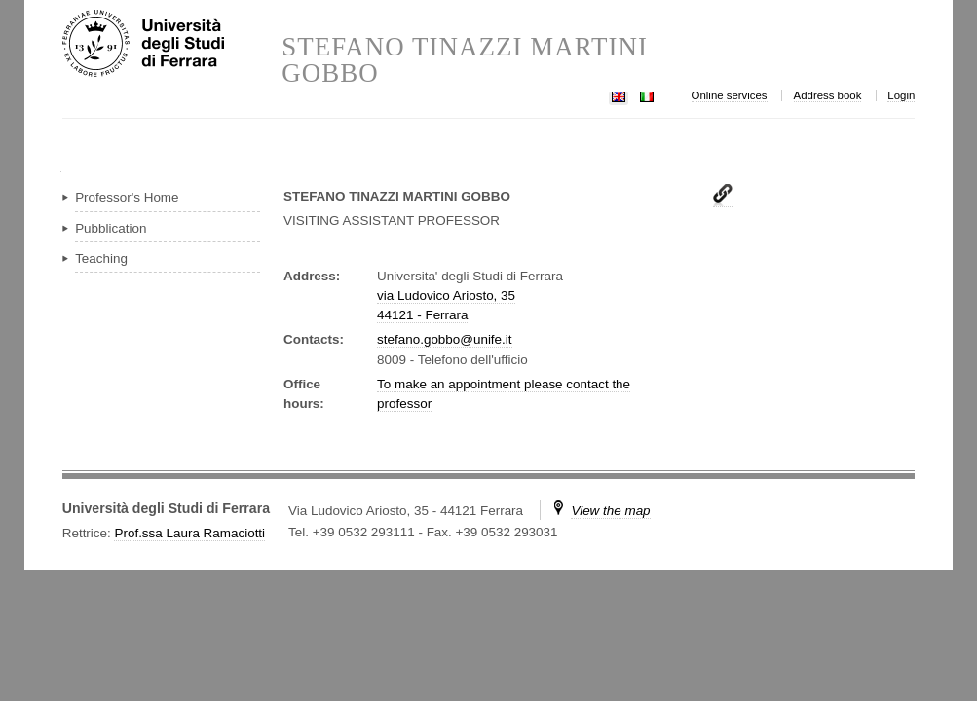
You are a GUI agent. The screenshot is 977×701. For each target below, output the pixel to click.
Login (901, 95)
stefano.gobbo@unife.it (444, 339)
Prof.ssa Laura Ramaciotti (189, 533)
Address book (828, 95)
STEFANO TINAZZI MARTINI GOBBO (465, 60)
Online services (730, 95)
